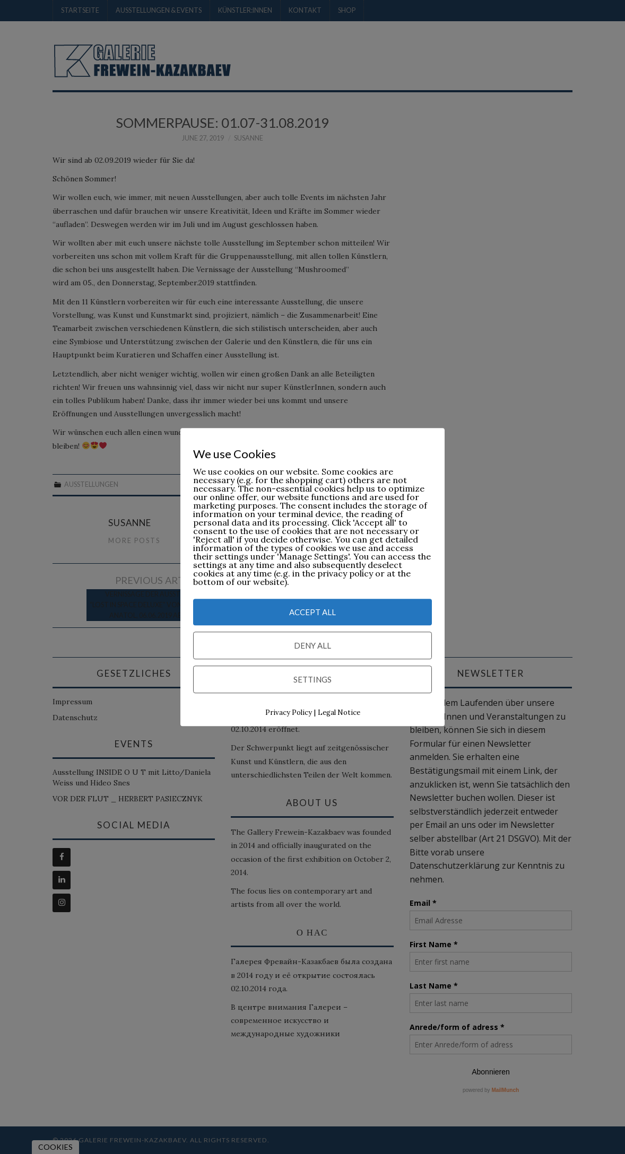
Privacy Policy (288, 713)
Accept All (312, 612)
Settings (312, 680)
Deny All (312, 646)
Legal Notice (339, 713)
